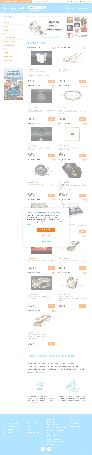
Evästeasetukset (46, 241)
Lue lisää (29, 224)
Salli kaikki (46, 229)
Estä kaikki (46, 235)
